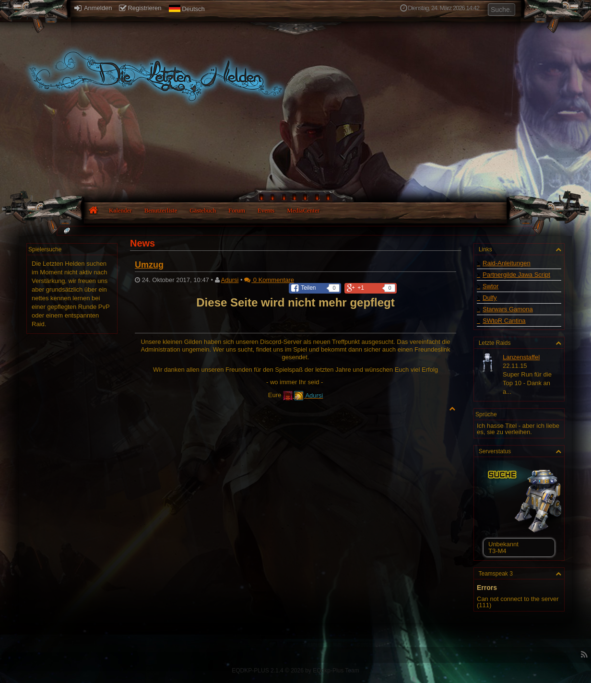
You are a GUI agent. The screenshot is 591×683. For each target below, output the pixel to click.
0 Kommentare (269, 279)
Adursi (230, 279)
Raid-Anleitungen (507, 263)
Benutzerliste (160, 210)
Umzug (149, 265)
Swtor (490, 286)
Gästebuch (202, 210)
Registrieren (140, 8)
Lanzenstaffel (521, 357)
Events (266, 210)
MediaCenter (303, 210)
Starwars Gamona (508, 309)
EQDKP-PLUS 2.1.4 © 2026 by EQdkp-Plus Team (295, 670)
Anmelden (93, 8)
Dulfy (490, 297)
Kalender (120, 210)
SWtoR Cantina (504, 321)
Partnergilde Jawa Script (516, 274)
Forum (236, 210)
